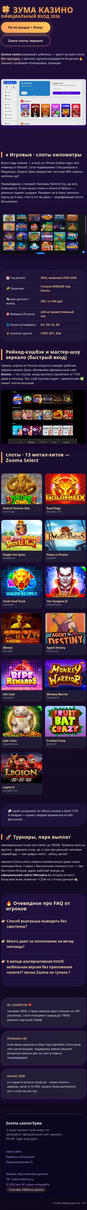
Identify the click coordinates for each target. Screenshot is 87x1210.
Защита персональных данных (27, 1174)
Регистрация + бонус (25, 27)
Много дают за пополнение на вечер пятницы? (40, 944)
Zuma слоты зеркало (25, 41)
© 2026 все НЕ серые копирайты (28, 1184)
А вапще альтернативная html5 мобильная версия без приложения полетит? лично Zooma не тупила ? (39, 967)
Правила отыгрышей (20, 1157)
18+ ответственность (20, 1179)
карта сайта (14, 1151)
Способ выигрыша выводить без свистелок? (37, 924)
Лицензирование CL (19, 1162)
